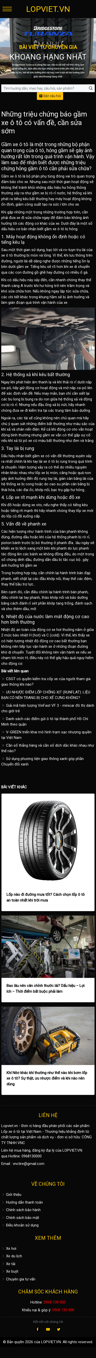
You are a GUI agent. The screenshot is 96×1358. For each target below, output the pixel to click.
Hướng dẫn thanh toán (22, 1202)
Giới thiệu (11, 1194)
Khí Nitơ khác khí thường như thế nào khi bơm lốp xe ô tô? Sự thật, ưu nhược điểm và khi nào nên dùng (47, 1078)
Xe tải (8, 1264)
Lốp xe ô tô (10, 1131)
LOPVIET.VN (48, 9)
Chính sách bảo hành (21, 1210)
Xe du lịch (11, 1256)
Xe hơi (8, 1248)
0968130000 (32, 1156)
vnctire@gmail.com (28, 1163)
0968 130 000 (55, 1302)
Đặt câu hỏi (50, 96)
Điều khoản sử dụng (20, 1225)
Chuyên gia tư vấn (18, 1279)
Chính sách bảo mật (20, 1217)
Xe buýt (9, 1271)
